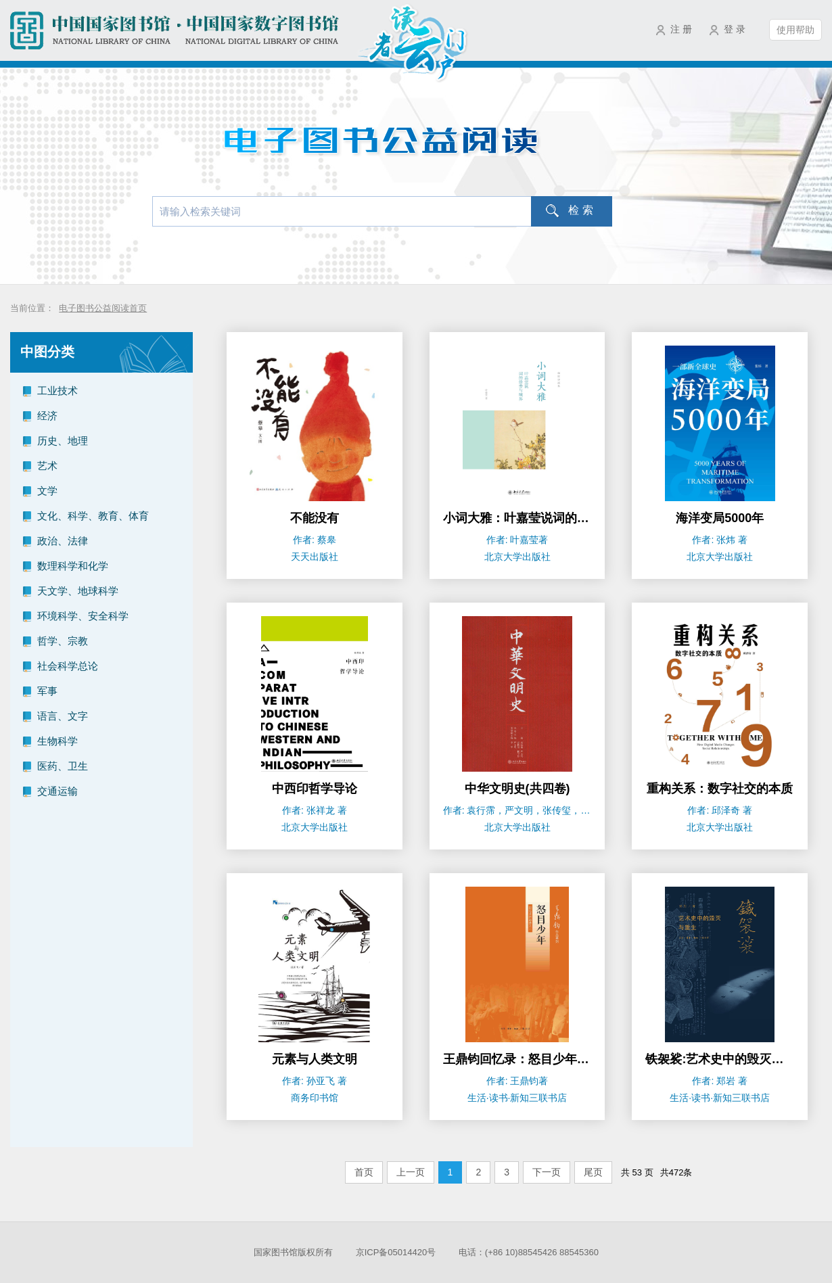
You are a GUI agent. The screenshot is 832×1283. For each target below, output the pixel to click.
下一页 (546, 1172)
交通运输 (57, 791)
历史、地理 (62, 440)
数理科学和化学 (72, 565)
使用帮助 (795, 29)
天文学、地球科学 (77, 591)
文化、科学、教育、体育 (93, 515)
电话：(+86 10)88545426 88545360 (529, 1252)
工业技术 (57, 390)
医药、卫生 (62, 766)
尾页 (593, 1172)
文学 (47, 490)
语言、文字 (62, 716)
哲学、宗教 (62, 641)
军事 (47, 691)
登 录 (734, 29)
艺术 (47, 465)
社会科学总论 (67, 666)
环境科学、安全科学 (83, 616)
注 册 (681, 29)
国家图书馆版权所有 (293, 1252)
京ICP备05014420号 (396, 1252)
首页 (363, 1172)
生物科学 (57, 741)
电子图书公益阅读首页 (103, 308)
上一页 (410, 1172)
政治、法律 (62, 540)
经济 (47, 415)
